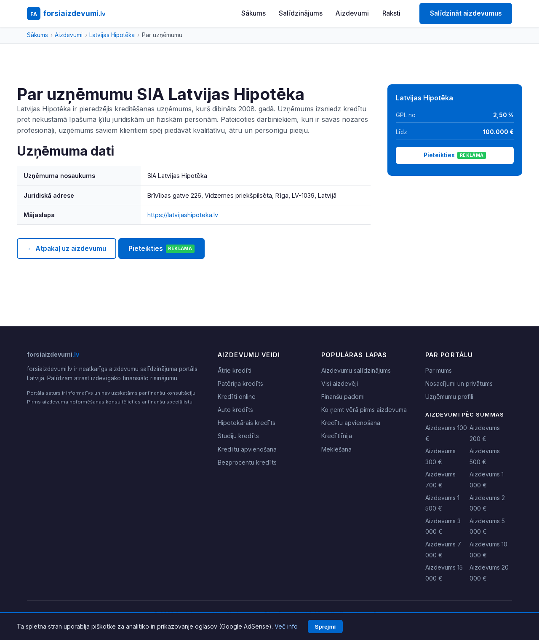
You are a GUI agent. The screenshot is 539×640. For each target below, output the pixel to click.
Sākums (253, 13)
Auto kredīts (235, 409)
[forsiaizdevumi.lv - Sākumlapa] (66, 13)
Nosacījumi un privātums (459, 383)
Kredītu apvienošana (247, 449)
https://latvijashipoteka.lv (182, 214)
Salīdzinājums (301, 13)
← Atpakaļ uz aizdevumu (66, 249)
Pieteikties (161, 249)
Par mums (438, 370)
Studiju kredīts (238, 435)
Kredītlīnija (336, 435)
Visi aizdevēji (339, 383)
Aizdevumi (352, 13)
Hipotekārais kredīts (246, 422)
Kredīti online (237, 396)
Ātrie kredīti (234, 370)
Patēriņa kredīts (240, 383)
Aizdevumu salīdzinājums (356, 370)
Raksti (391, 13)
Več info (286, 626)
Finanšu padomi (343, 396)
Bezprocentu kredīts (247, 462)
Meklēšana (336, 449)
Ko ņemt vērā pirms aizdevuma (364, 409)
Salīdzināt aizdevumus (466, 13)
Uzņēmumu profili (449, 396)
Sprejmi (325, 627)
